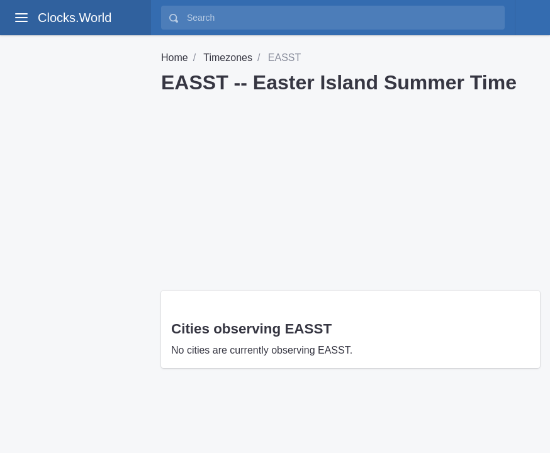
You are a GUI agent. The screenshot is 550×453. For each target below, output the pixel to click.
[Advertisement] (350, 187)
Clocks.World (74, 18)
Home (174, 57)
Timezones (227, 57)
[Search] (341, 17)
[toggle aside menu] (21, 17)
